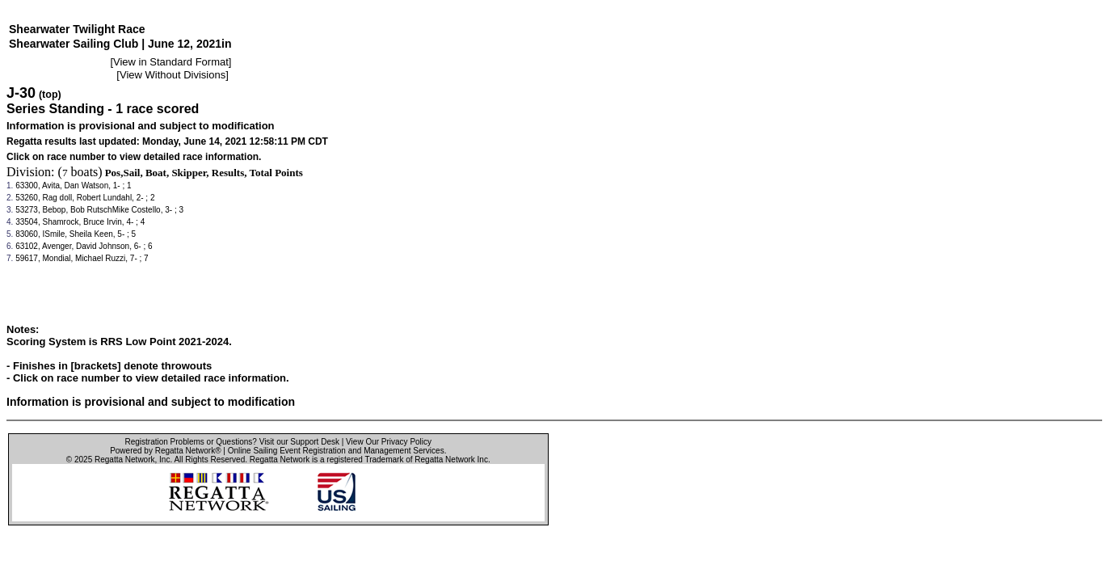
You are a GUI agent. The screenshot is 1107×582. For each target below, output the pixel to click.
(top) (50, 94)
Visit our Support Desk (299, 441)
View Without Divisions (172, 75)
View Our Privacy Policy (388, 441)
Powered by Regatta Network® (165, 450)
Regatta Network (124, 459)
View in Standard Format (171, 62)
